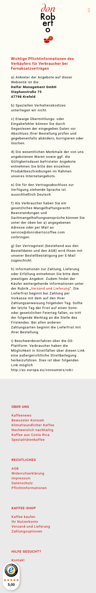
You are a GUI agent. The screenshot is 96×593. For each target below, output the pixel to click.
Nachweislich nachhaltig (33, 430)
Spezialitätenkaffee (28, 440)
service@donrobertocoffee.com (38, 232)
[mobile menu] (89, 10)
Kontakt (18, 560)
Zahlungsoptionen (27, 531)
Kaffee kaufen (23, 517)
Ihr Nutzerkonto (25, 522)
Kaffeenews (21, 415)
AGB (15, 468)
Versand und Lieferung (50, 288)
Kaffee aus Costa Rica (30, 435)
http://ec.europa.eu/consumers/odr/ (42, 370)
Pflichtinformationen (29, 488)
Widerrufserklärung (28, 473)
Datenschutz (22, 483)
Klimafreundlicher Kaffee (33, 425)
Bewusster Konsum (28, 420)
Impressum (21, 478)
